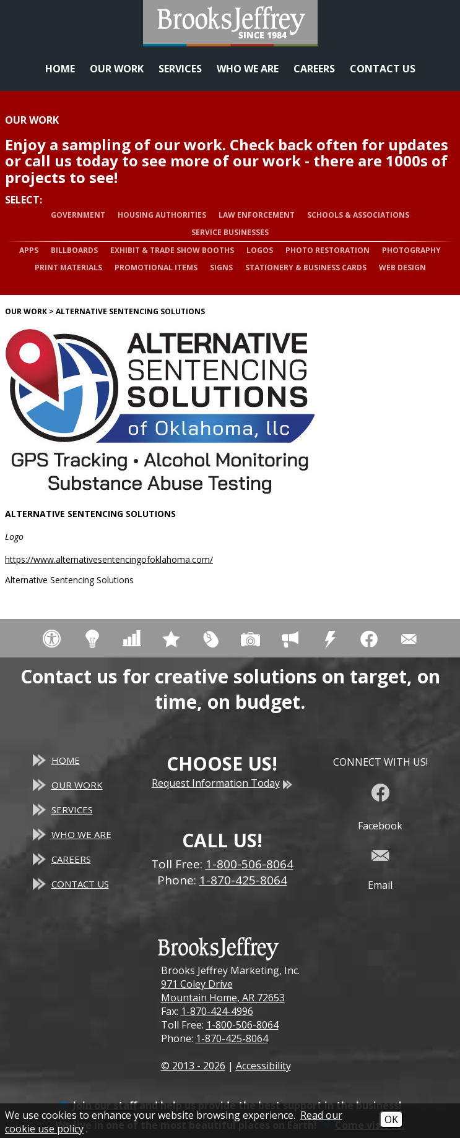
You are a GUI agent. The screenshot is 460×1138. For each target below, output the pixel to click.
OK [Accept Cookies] (391, 1119)
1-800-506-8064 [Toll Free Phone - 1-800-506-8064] (249, 864)
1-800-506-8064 (242, 1025)
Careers (314, 68)
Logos (259, 250)
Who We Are (248, 68)
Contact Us (382, 68)
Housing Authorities (162, 215)
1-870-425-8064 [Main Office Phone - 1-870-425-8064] (243, 880)
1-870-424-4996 (217, 1011)
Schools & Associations (358, 215)
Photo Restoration (327, 250)
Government (78, 215)
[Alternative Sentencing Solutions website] (160, 411)
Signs (221, 267)
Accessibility (263, 1065)
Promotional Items (156, 267)
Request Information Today (222, 783)
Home (60, 68)
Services (180, 68)
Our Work (117, 68)
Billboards (74, 250)
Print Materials (68, 267)
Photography (411, 250)
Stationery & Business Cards (306, 267)
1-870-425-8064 (232, 1038)
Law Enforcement (257, 215)
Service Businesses (230, 232)
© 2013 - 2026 (193, 1065)
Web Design (402, 267)
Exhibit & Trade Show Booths (172, 250)
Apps (28, 250)
